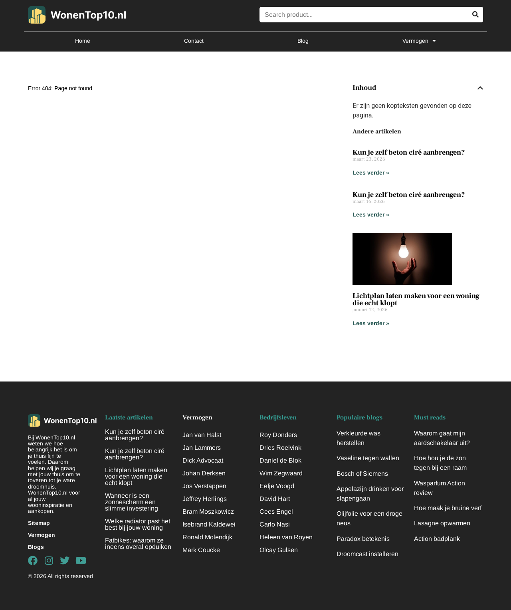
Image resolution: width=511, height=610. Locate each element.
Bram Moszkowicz (208, 511)
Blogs (36, 547)
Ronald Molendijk (207, 537)
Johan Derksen (204, 473)
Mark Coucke (201, 549)
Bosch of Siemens (362, 473)
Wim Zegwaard (281, 473)
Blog (303, 41)
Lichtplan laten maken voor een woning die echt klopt (416, 299)
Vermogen (419, 41)
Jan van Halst (201, 434)
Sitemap (39, 523)
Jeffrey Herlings (204, 498)
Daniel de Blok (280, 460)
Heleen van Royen (286, 537)
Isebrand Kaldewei (209, 524)
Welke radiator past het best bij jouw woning (137, 524)
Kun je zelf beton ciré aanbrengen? (409, 152)
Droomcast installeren (367, 553)
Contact (194, 41)
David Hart (274, 498)
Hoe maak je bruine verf (447, 508)
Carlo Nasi (274, 524)
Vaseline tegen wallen (368, 458)
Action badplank (437, 538)
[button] (480, 88)
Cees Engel (276, 511)
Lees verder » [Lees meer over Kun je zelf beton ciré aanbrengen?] (371, 172)
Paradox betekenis (363, 538)
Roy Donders (278, 434)
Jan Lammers (201, 447)
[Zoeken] (475, 14)
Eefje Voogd (276, 486)
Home (82, 41)
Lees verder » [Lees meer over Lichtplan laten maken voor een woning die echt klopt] (371, 323)
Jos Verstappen (204, 486)
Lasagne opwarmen (442, 523)
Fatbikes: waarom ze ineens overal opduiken (138, 543)
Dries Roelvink (280, 447)
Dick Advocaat (202, 460)
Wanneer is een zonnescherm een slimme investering (131, 502)
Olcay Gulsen (278, 549)
